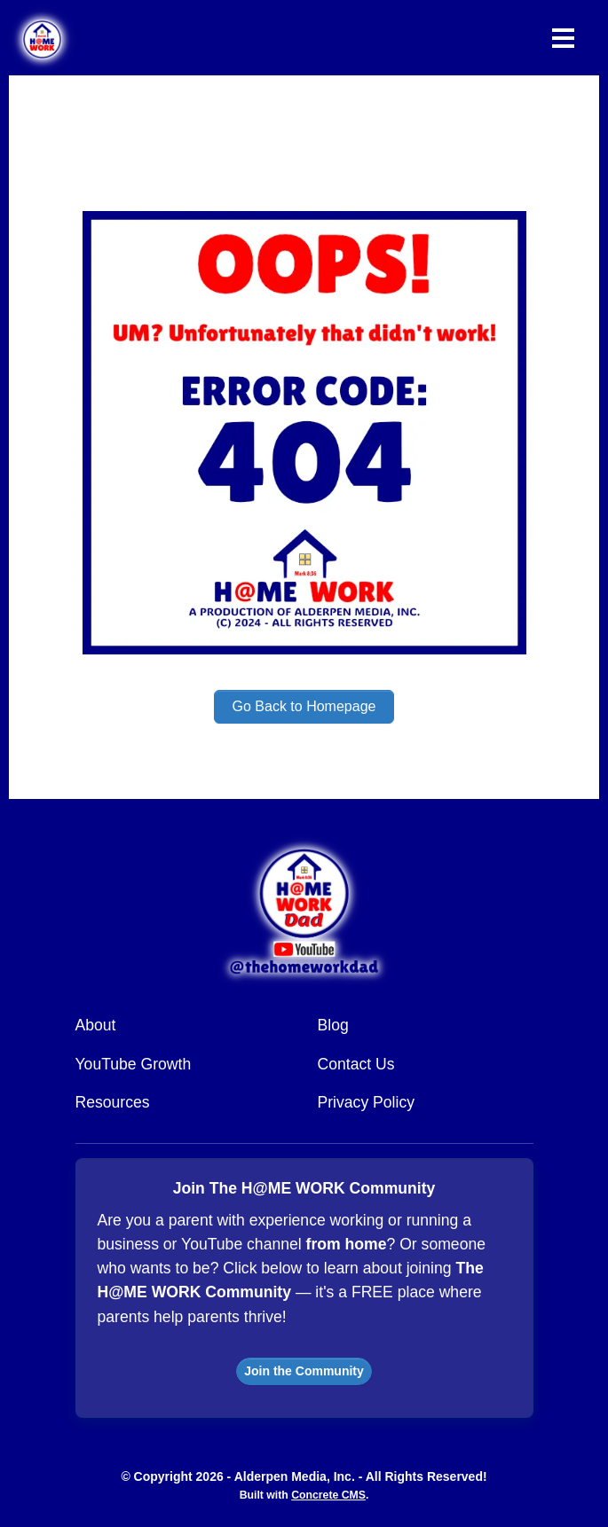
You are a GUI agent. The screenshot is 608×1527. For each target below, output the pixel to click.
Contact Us (356, 1064)
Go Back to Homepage (304, 706)
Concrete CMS (328, 1495)
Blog (333, 1025)
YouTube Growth (133, 1064)
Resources (112, 1102)
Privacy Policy (366, 1102)
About (95, 1025)
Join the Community (304, 1371)
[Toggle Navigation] (563, 38)
